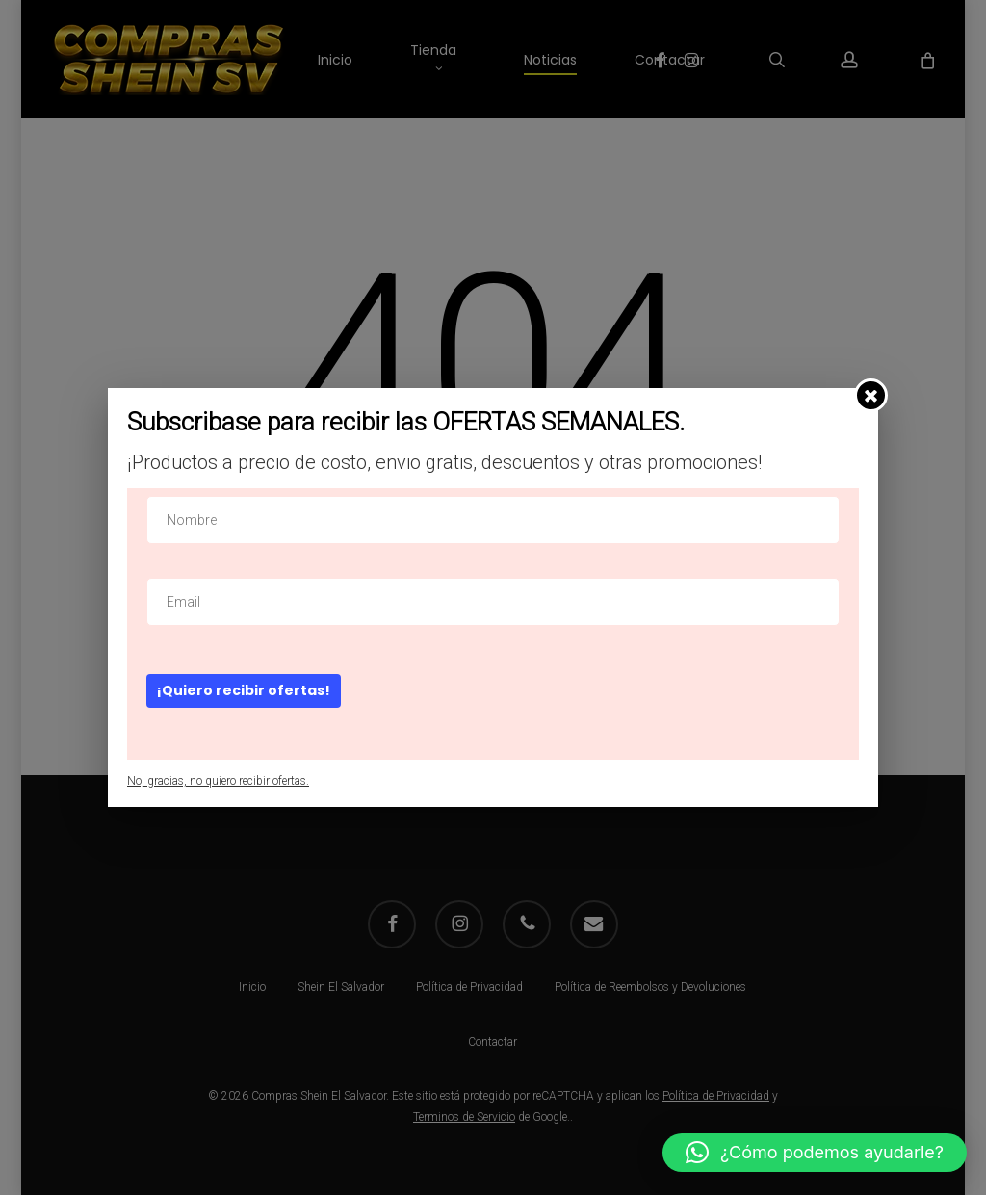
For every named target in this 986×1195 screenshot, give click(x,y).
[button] (814, 1152)
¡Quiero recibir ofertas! (243, 690)
